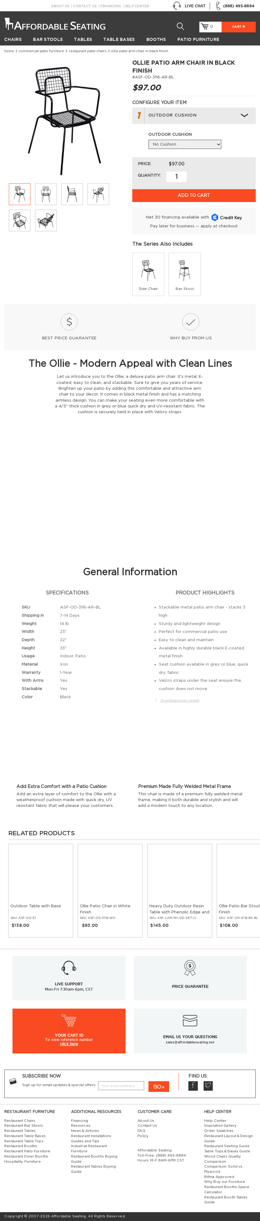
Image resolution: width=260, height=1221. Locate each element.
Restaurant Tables (20, 1130)
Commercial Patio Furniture (41, 51)
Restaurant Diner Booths (26, 1156)
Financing (110, 6)
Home (9, 51)
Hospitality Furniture (22, 1161)
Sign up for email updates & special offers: (59, 1085)
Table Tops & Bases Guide (227, 1151)
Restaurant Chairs (19, 1120)
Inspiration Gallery (220, 1125)
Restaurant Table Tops (23, 1141)
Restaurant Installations (91, 1136)
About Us (60, 6)
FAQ (141, 1130)
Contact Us (85, 6)
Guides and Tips (85, 1141)
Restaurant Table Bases (25, 1136)
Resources (81, 1125)
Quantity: (149, 175)
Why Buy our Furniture (224, 1181)
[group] (148, 274)
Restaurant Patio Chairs (88, 51)
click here (69, 1044)
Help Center (137, 6)
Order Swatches (219, 1130)
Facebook (193, 1085)
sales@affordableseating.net (190, 1042)
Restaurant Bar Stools (23, 1125)
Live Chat (188, 6)
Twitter (208, 1085)
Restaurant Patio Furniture (27, 1151)
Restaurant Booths (20, 1146)
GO (157, 1086)
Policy (142, 1136)
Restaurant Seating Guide (227, 1146)
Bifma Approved (219, 1177)
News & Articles (85, 1130)
